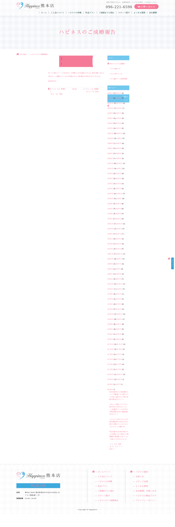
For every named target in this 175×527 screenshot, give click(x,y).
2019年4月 (110, 304)
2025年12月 (110, 103)
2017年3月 (118, 364)
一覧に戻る (74, 89)
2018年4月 (110, 334)
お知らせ (111, 64)
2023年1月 (118, 188)
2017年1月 (118, 369)
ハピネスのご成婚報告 (39, 54)
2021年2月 (110, 249)
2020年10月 (110, 259)
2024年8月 (110, 143)
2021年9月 (119, 229)
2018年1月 (118, 339)
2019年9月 (119, 289)
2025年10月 (110, 108)
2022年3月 (118, 214)
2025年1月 (118, 128)
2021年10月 (110, 229)
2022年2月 (110, 219)
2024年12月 (110, 133)
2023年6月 (110, 178)
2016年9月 (119, 379)
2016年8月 (110, 384)
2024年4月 (110, 153)
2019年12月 (110, 284)
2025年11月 (119, 103)
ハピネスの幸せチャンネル (116, 74)
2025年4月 (110, 123)
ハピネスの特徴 (75, 13)
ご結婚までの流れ (106, 13)
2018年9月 (119, 319)
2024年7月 (118, 143)
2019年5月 (118, 299)
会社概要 (153, 13)
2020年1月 (118, 279)
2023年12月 (110, 163)
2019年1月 (118, 309)
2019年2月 (110, 309)
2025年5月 (118, 118)
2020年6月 (110, 269)
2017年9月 (119, 349)
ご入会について (57, 13)
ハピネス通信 (112, 79)
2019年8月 (110, 294)
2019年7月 (118, 294)
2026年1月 (118, 98)
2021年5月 (118, 239)
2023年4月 (110, 183)
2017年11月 (119, 344)
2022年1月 (118, 219)
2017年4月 (110, 364)
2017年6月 (110, 359)
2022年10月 (110, 199)
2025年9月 (119, 108)
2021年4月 (110, 244)
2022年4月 (110, 214)
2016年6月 (110, 389)
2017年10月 (110, 349)
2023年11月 (119, 163)
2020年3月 (118, 274)
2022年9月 (119, 199)
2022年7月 (118, 204)
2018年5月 (118, 329)
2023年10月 (110, 168)
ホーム (44, 13)
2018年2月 (110, 339)
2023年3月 (118, 183)
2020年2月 (110, 279)
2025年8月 (110, 113)
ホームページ (104, 472)
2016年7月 (118, 384)
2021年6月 (110, 239)
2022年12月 (110, 193)
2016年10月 (110, 379)
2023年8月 (110, 173)
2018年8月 (110, 324)
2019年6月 (110, 299)
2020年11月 (119, 254)
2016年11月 (119, 374)
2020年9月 (119, 259)
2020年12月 (110, 254)
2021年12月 (110, 224)
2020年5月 (117, 269)
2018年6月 (110, 329)
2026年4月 (110, 93)
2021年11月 (119, 224)
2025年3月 (118, 123)
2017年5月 (118, 359)
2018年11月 (119, 314)
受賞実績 (125, 79)
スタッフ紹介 (124, 13)
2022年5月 (118, 209)
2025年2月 (110, 128)
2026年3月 (118, 93)
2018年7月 (118, 324)
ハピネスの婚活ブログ (114, 69)
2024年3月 (118, 153)
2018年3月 (118, 334)
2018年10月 (110, 319)
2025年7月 (118, 113)
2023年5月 (118, 178)
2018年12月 (110, 314)
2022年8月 (110, 204)
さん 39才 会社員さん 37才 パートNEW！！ (115, 446)
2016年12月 (110, 374)
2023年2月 (110, 188)
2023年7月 (118, 173)
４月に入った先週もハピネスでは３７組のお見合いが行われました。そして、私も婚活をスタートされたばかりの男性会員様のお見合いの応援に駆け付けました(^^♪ (118, 409)
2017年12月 (110, 344)
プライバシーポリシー (146, 500)
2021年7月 (118, 234)
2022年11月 (119, 193)
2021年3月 (118, 244)
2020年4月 (110, 274)
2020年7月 (118, 264)
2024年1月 (118, 158)
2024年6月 (110, 148)
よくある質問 (139, 13)
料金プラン (90, 13)
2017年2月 (110, 369)
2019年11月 (119, 284)
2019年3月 (118, 304)
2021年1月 (118, 249)
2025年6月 (110, 118)
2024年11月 (119, 133)
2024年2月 (110, 158)
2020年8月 (110, 264)
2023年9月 (119, 168)
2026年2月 (110, 98)
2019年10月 (110, 289)
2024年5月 (118, 148)
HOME (23, 54)
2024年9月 (119, 138)
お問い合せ (151, 491)
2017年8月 (110, 354)
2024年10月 (110, 138)
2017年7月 (119, 354)
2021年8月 (110, 234)
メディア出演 (119, 79)
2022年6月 (110, 209)
